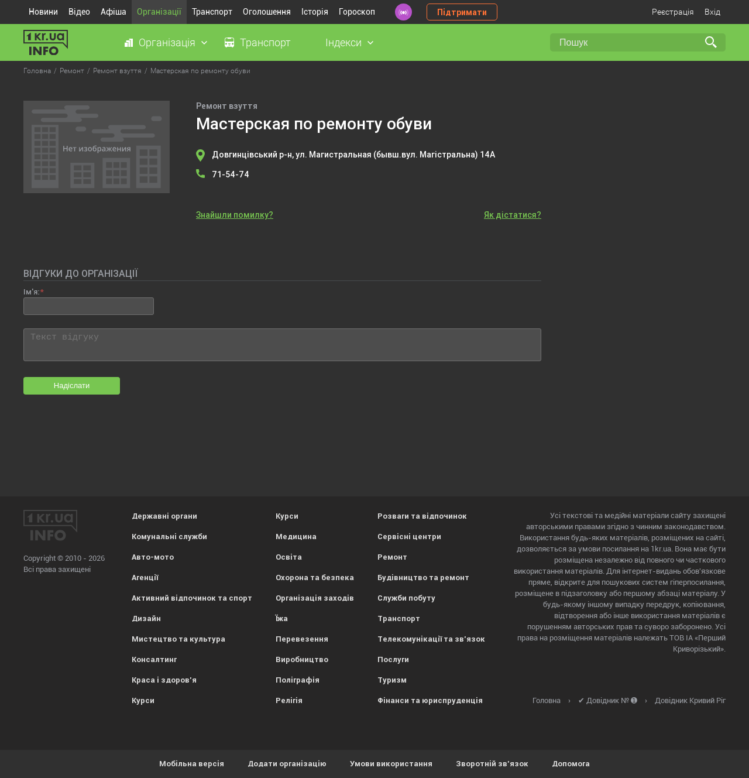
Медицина (296, 536)
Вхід (712, 11)
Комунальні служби (169, 536)
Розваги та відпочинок (422, 516)
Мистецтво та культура (178, 639)
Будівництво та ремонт (423, 577)
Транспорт (212, 11)
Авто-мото (153, 557)
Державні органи (164, 516)
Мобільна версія (191, 763)
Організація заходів (315, 598)
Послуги (393, 659)
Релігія (289, 700)
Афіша (113, 11)
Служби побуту (406, 598)
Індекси (343, 42)
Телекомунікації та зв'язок (431, 639)
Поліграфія (297, 680)
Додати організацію (287, 763)
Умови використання (391, 763)
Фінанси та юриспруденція (430, 700)
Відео (79, 11)
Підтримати (462, 12)
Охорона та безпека (315, 577)
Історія (314, 11)
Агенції (145, 577)
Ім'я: (31, 291)
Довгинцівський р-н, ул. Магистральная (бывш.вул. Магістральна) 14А (353, 154)
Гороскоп (357, 11)
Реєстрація (673, 11)
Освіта (289, 557)
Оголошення (267, 11)
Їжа (282, 618)
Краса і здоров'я (164, 680)
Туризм (392, 680)
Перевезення (302, 639)
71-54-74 (230, 174)
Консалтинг (154, 659)
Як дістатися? (512, 215)
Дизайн (146, 618)
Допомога (571, 763)
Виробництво (302, 659)
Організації (159, 11)
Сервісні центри (409, 536)
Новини (43, 11)
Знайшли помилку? (234, 215)
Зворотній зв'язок (492, 763)
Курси (143, 700)
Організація (167, 42)
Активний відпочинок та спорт (192, 598)
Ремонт (392, 557)
